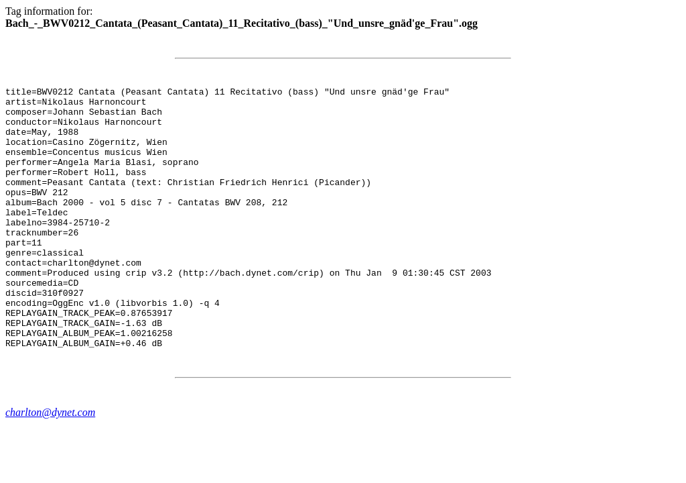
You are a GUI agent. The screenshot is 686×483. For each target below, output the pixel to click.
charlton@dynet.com (50, 464)
